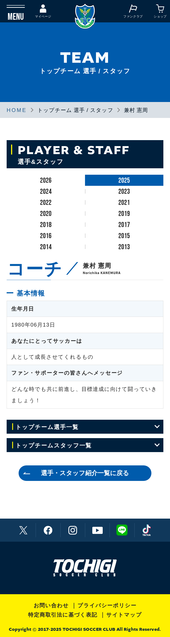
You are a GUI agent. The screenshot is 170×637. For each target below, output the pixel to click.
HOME (17, 110)
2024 (46, 191)
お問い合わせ (51, 605)
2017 (124, 225)
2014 (46, 247)
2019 (124, 214)
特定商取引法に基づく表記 (62, 615)
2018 (46, 225)
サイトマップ (124, 615)
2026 (46, 180)
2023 (124, 191)
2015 (124, 236)
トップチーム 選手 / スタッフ (75, 110)
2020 (46, 214)
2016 (46, 236)
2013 (124, 247)
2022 (46, 202)
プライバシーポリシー (106, 605)
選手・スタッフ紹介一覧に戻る (85, 473)
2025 (124, 180)
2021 (124, 202)
